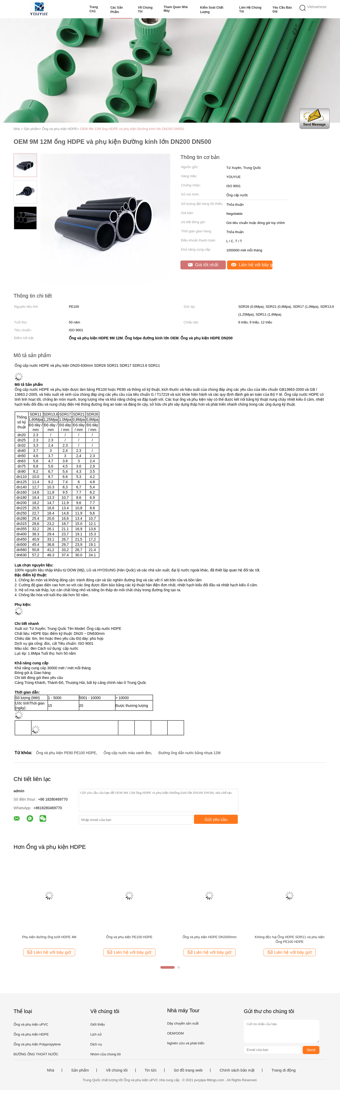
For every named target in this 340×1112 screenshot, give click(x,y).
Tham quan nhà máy (176, 9)
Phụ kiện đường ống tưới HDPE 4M (49, 937)
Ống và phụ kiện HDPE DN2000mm (210, 937)
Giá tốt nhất (203, 264)
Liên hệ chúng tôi (250, 9)
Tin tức (151, 1070)
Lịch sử (95, 1034)
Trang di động (283, 1070)
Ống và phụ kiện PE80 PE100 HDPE (66, 753)
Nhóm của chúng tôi (105, 1054)
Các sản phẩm (116, 10)
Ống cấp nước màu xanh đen (127, 753)
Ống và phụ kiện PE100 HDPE (129, 937)
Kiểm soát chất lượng (211, 10)
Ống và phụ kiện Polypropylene (37, 1044)
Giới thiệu (97, 1024)
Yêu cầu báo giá (282, 9)
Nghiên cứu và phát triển (185, 1043)
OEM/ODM (175, 1033)
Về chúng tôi (145, 9)
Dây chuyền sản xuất (183, 1023)
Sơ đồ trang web (188, 1070)
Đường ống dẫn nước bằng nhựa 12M (190, 753)
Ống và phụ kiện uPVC (31, 1024)
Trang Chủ (93, 9)
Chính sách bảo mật (237, 1070)
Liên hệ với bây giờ (251, 264)
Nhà (50, 1070)
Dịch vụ (96, 1044)
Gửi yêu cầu (216, 819)
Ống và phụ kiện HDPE (31, 1034)
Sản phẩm (80, 1070)
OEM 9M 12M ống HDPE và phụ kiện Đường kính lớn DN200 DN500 (132, 129)
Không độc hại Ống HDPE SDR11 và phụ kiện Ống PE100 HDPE (290, 939)
